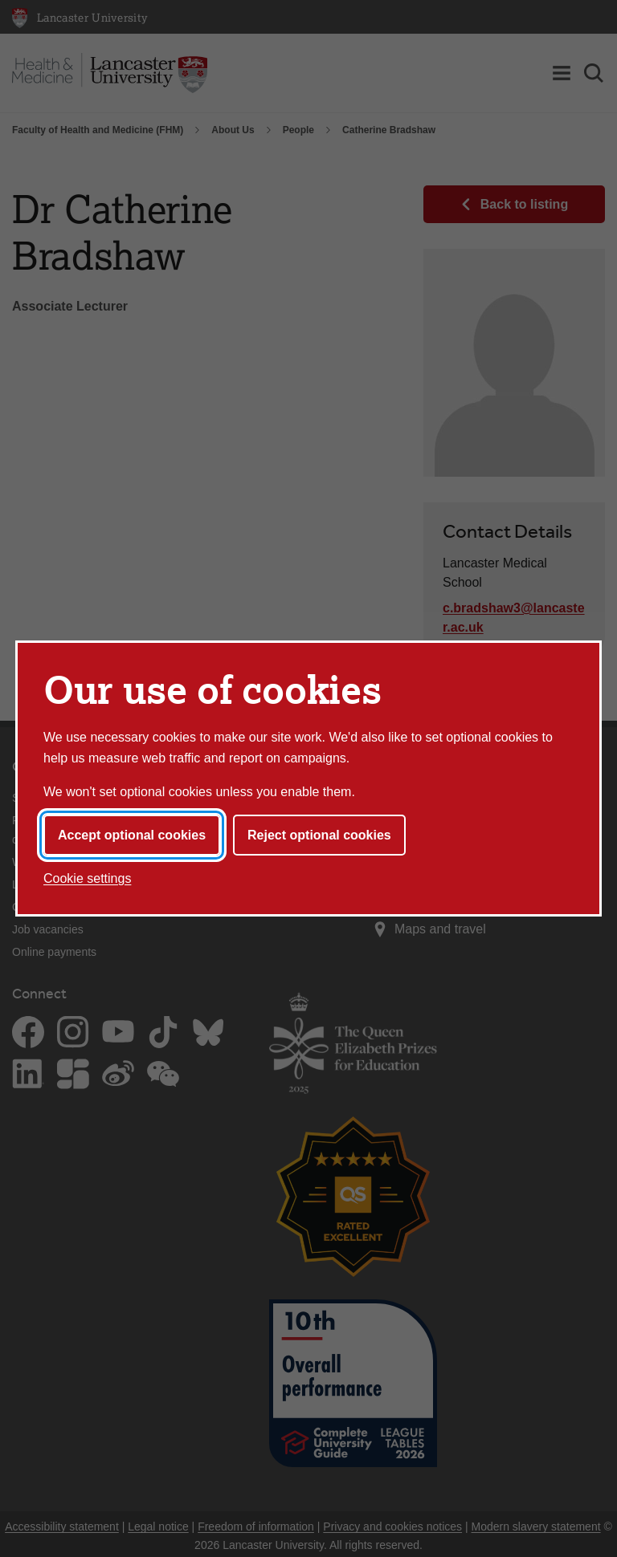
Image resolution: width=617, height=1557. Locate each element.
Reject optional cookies (319, 835)
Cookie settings (87, 878)
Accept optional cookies (132, 835)
